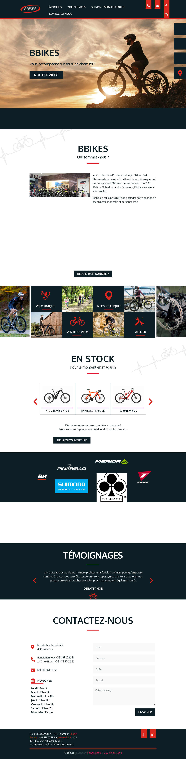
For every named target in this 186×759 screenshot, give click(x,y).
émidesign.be (94, 752)
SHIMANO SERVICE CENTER (108, 7)
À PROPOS (55, 7)
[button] (35, 401)
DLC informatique (113, 752)
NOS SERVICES (76, 7)
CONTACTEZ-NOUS (60, 13)
